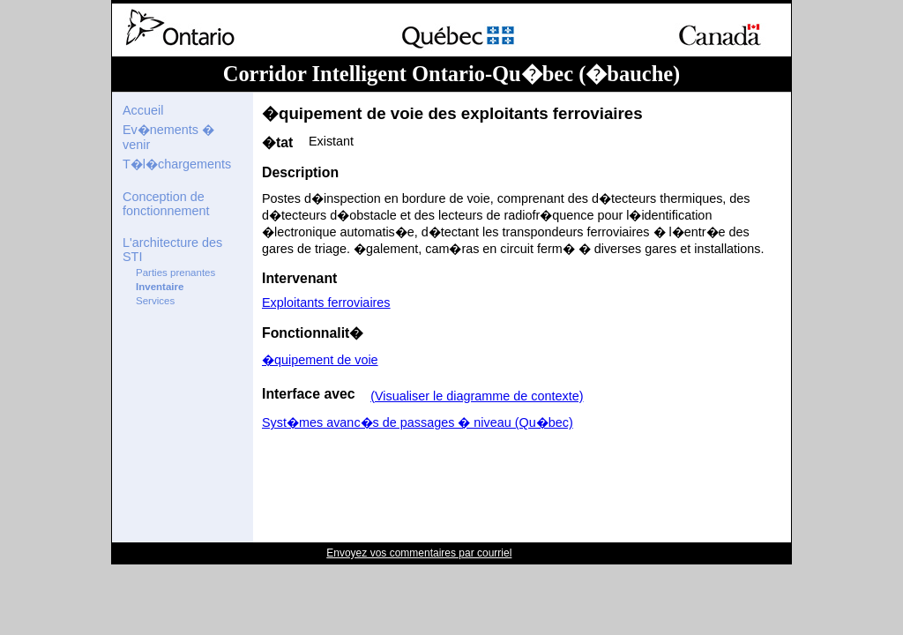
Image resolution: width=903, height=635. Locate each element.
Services (155, 300)
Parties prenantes (175, 272)
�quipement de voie (320, 360)
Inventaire (159, 286)
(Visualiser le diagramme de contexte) (476, 396)
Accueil (143, 110)
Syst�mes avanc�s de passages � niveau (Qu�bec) (417, 422)
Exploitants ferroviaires (326, 302)
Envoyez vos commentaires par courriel (418, 553)
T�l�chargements (177, 164)
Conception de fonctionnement (166, 204)
